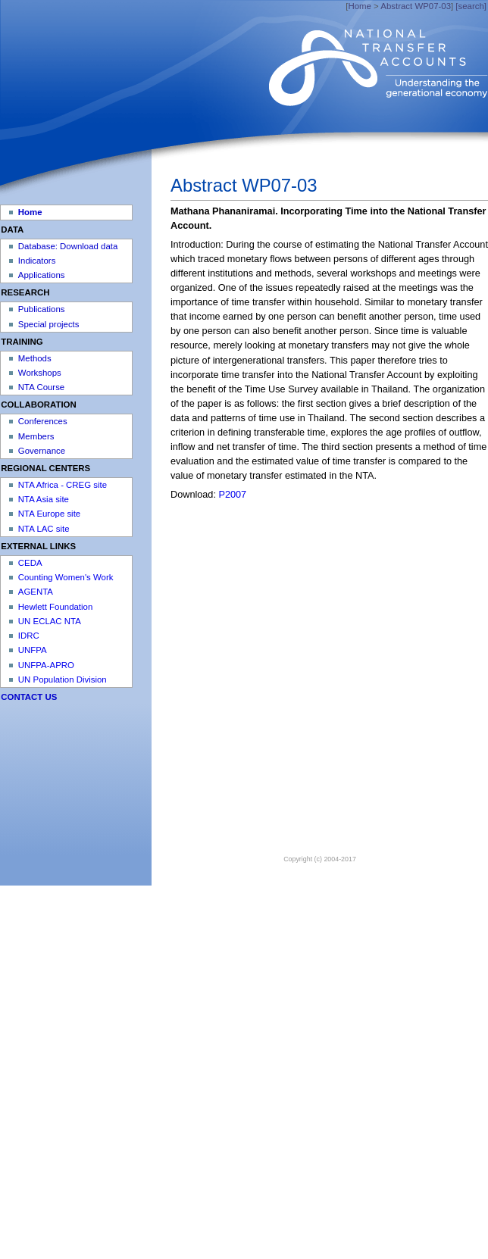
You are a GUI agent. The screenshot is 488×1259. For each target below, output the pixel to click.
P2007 (232, 494)
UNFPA (32, 649)
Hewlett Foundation (55, 606)
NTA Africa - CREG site (62, 484)
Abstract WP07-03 (415, 6)
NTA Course (41, 387)
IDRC (28, 635)
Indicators (37, 260)
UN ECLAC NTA (49, 621)
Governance (41, 450)
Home (359, 6)
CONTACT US (29, 696)
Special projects (49, 324)
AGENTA (35, 591)
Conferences (42, 421)
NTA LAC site (44, 528)
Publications (41, 309)
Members (36, 436)
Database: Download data (67, 246)
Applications (41, 275)
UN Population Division (62, 679)
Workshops (39, 372)
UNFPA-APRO (46, 665)
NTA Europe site (49, 513)
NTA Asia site (43, 499)
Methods (35, 358)
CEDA (30, 562)
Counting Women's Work (66, 577)
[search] (470, 6)
